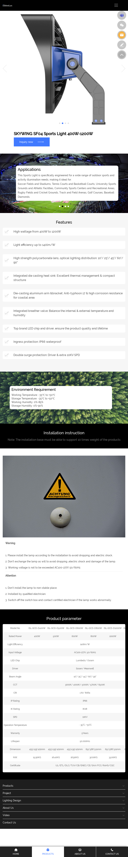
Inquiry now (31, 142)
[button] (59, 123)
